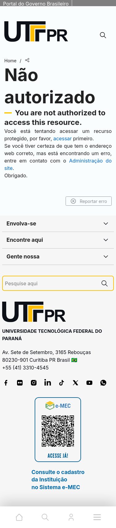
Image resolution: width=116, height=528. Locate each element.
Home (10, 60)
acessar (62, 138)
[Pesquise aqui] (50, 283)
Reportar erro (88, 201)
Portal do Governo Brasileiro (36, 4)
